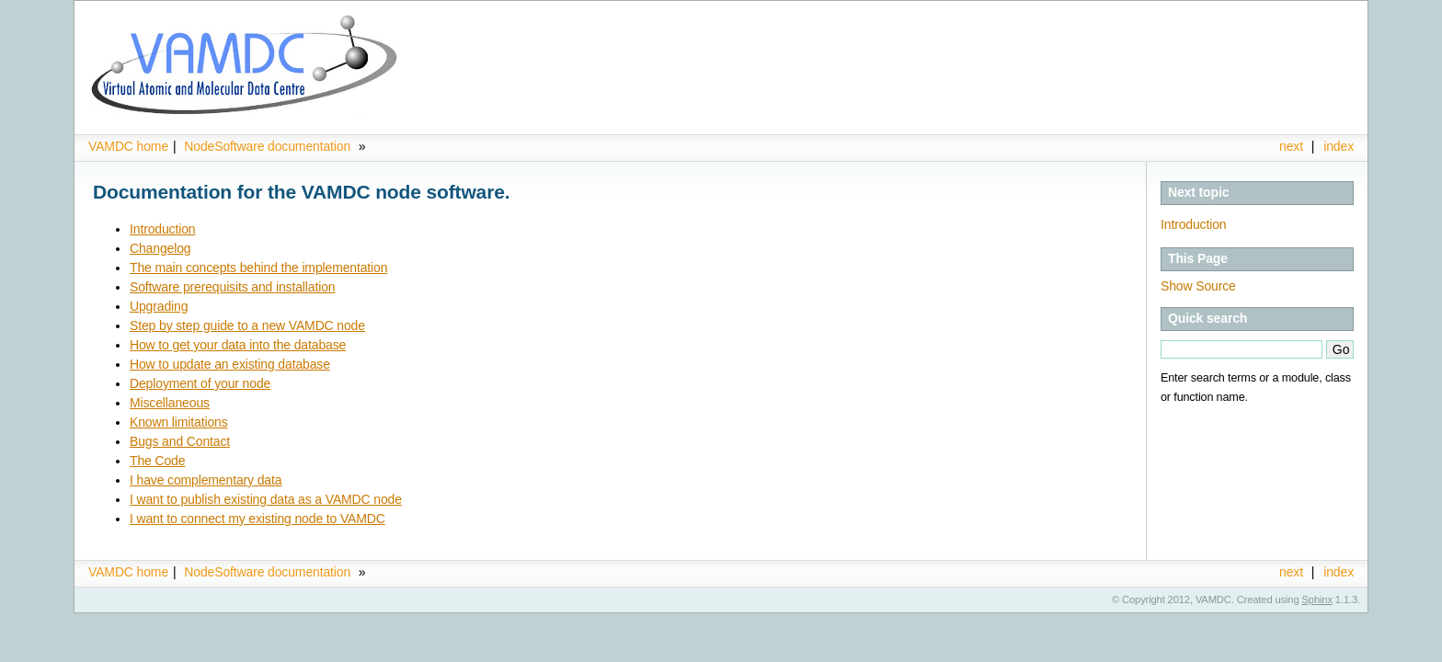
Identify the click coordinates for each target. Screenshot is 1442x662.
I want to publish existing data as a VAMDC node (266, 499)
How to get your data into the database (238, 344)
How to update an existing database (230, 364)
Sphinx (1317, 599)
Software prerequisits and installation (232, 287)
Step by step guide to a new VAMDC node (247, 325)
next (1291, 146)
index (1338, 146)
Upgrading (159, 306)
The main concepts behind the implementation (258, 267)
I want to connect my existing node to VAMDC (257, 518)
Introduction (1193, 224)
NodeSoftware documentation (269, 146)
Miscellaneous (170, 402)
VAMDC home (128, 146)
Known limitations (179, 422)
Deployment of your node (200, 383)
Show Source (1198, 286)
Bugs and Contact (180, 441)
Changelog (160, 248)
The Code (157, 460)
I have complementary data (205, 480)
